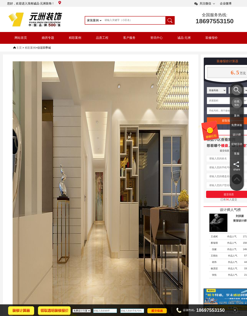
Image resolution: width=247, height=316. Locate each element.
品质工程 (102, 37)
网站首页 (21, 37)
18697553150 (215, 21)
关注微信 (205, 3)
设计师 (237, 134)
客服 (236, 153)
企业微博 (225, 3)
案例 (236, 115)
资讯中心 (156, 37)
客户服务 (129, 37)
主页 (19, 47)
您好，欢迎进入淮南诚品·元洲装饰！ (34, 3)
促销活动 (236, 144)
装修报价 (211, 37)
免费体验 (236, 125)
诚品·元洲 (184, 37)
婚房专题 (48, 37)
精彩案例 (75, 37)
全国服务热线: (214, 15)
